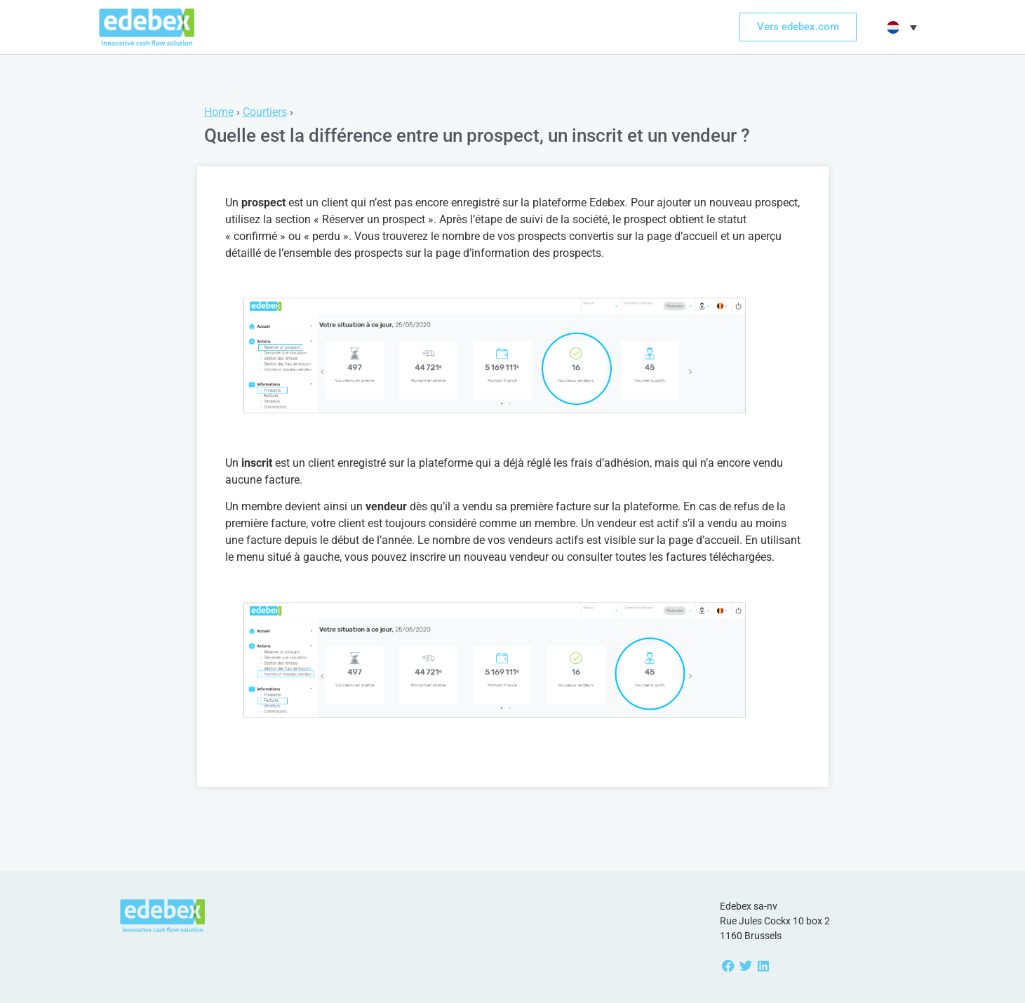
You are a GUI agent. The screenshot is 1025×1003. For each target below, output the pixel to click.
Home (219, 112)
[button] (900, 27)
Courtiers (265, 112)
